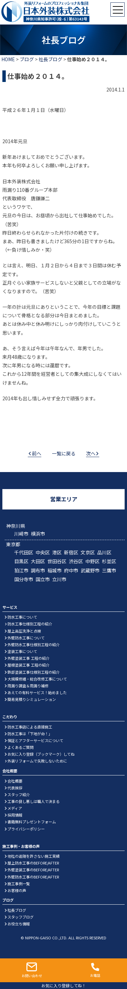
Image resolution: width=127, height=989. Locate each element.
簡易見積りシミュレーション (31, 699)
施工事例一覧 (18, 883)
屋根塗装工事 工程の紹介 (28, 665)
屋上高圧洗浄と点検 (24, 631)
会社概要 (14, 781)
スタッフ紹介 (18, 794)
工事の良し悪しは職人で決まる (33, 801)
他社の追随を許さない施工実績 (33, 856)
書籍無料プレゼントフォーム (31, 821)
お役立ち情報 (18, 923)
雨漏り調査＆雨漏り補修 (27, 685)
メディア (14, 808)
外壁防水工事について (26, 637)
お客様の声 (16, 890)
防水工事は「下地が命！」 (29, 733)
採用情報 (14, 815)
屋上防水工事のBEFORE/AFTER (33, 863)
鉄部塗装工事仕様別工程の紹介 (33, 672)
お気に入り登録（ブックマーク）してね (41, 754)
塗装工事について (22, 651)
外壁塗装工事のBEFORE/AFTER (33, 869)
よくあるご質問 (20, 747)
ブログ (27, 59)
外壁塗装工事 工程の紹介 (28, 658)
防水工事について (22, 617)
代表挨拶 (14, 787)
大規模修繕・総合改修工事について (37, 679)
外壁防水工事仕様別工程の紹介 (33, 644)
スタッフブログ (20, 917)
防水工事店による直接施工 (29, 727)
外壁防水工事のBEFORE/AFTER (33, 876)
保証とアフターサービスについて (35, 740)
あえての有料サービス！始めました (37, 692)
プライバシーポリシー (26, 829)
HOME (8, 59)
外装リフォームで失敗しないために (37, 761)
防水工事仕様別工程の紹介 (29, 623)
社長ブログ (50, 59)
